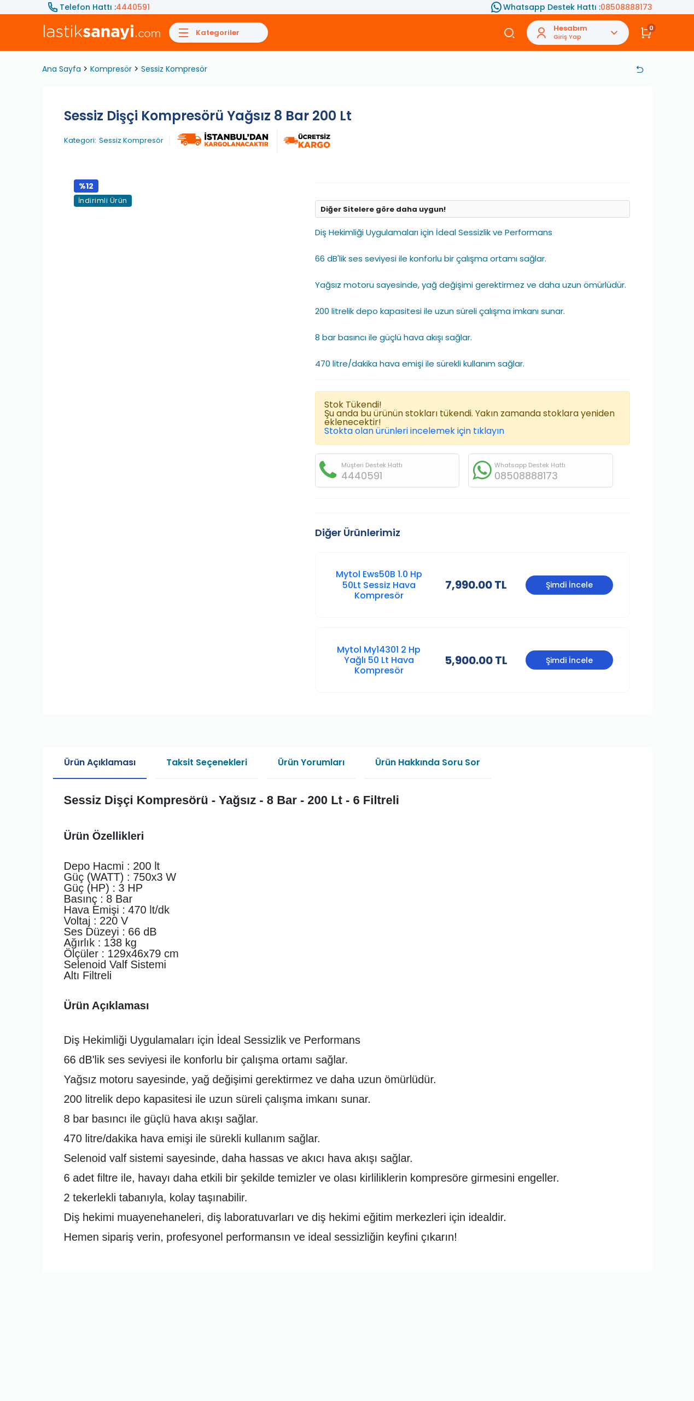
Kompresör (111, 69)
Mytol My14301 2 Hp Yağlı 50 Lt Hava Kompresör (379, 660)
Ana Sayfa (61, 69)
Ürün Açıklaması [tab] (100, 762)
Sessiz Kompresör (174, 69)
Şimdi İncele (569, 584)
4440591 (133, 7)
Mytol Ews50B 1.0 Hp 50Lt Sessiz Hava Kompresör (379, 584)
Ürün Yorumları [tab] (311, 762)
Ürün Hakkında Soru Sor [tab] (427, 762)
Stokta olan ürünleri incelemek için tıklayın (414, 431)
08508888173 (626, 7)
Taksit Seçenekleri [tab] (206, 762)
